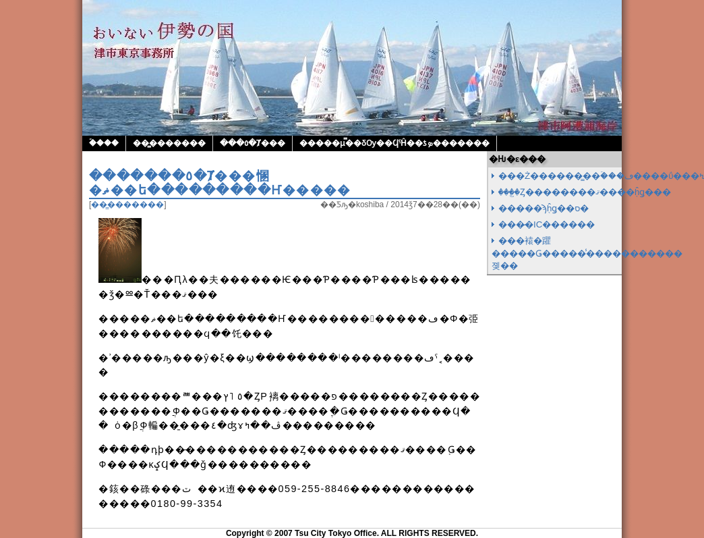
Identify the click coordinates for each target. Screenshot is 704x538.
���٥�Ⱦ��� (252, 143)
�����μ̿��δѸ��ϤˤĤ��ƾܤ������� (394, 143)
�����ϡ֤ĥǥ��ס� (543, 208)
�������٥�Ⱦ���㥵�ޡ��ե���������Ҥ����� (220, 183)
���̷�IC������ (546, 224)
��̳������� (169, 143)
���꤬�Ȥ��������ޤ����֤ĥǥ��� (584, 192)
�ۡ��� (104, 143)
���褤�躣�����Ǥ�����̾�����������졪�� (587, 253)
